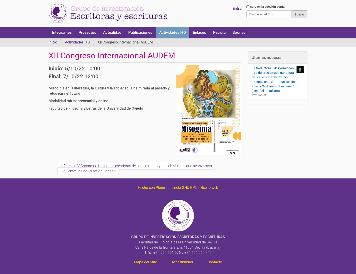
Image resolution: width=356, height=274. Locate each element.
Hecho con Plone (151, 187)
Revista (219, 32)
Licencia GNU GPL (182, 187)
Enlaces (199, 32)
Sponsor (239, 32)
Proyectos (87, 32)
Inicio (53, 42)
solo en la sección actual (268, 6)
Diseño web (209, 187)
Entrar (238, 8)
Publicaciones (140, 32)
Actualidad (112, 32)
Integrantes (62, 32)
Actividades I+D (172, 32)
